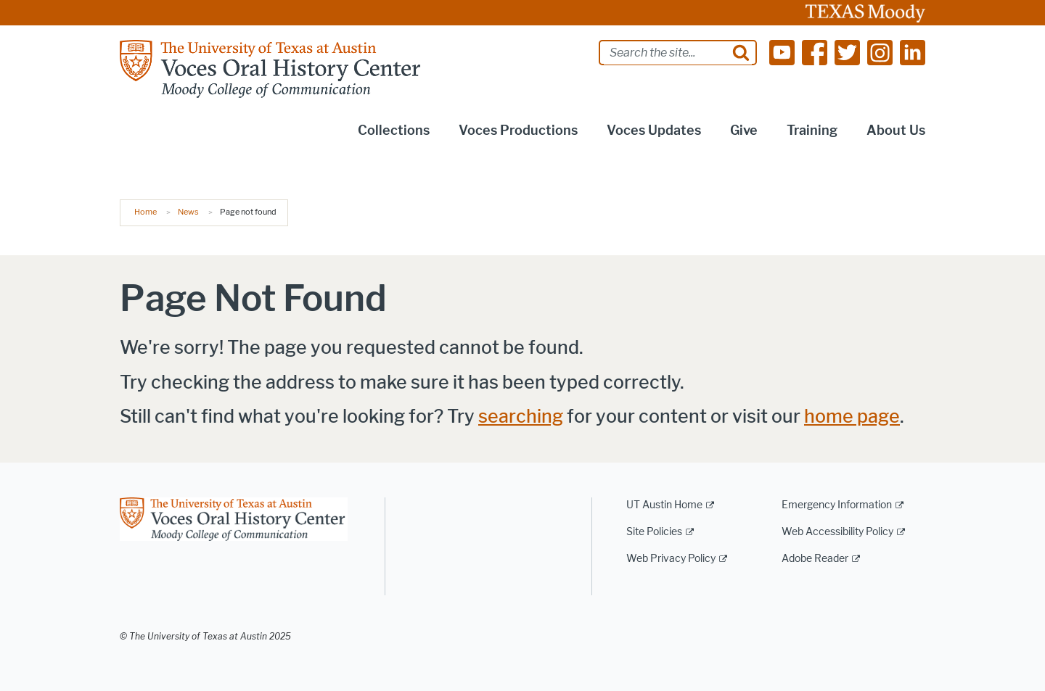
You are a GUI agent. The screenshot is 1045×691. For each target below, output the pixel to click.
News (188, 212)
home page (852, 416)
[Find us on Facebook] (814, 52)
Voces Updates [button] (654, 130)
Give (744, 130)
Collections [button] (394, 130)
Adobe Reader (815, 559)
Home (145, 212)
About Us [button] (895, 130)
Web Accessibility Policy (837, 532)
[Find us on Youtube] (782, 52)
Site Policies (654, 532)
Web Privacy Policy (671, 559)
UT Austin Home (664, 505)
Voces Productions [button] (518, 130)
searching (520, 416)
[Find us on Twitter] (847, 52)
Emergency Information (837, 505)
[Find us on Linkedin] (912, 52)
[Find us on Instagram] (880, 52)
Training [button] (812, 130)
